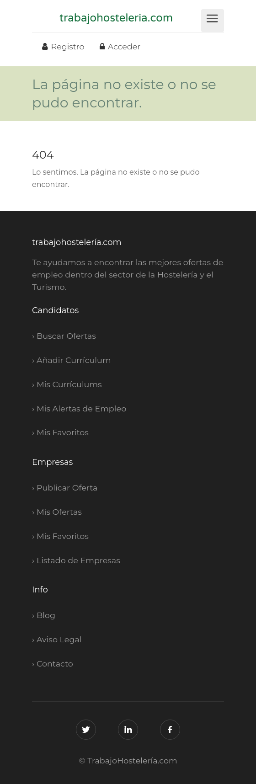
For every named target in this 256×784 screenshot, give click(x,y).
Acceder (120, 46)
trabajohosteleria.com (116, 18)
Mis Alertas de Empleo (81, 408)
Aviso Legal (59, 639)
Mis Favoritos (63, 432)
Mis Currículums (69, 384)
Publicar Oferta (67, 487)
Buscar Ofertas (66, 336)
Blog (46, 615)
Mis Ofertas (59, 512)
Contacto (55, 663)
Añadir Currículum (74, 360)
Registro (63, 46)
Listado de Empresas (78, 560)
